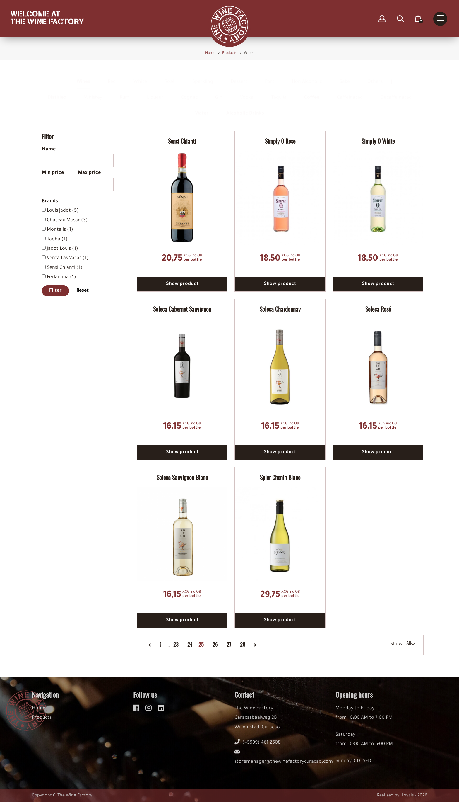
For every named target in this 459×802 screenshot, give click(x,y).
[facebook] (137, 711)
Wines (83, 76)
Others (375, 76)
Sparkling (202, 76)
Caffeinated (350, 92)
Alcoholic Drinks (245, 108)
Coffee (311, 92)
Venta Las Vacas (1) (68, 258)
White (140, 76)
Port (269, 76)
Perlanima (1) (61, 277)
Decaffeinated (396, 92)
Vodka (247, 92)
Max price (89, 173)
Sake (345, 76)
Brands (50, 201)
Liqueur (155, 92)
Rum (124, 92)
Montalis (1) (60, 229)
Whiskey (93, 92)
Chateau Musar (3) (67, 220)
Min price (53, 173)
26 (215, 644)
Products (42, 722)
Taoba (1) (57, 239)
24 (190, 644)
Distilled (56, 92)
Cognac (189, 92)
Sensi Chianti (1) (65, 268)
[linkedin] (161, 711)
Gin (218, 92)
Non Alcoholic (307, 76)
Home (38, 713)
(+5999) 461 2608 (257, 747)
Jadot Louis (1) (62, 249)
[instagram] (149, 711)
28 (242, 644)
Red (112, 76)
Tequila (279, 92)
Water (202, 108)
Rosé (170, 76)
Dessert (239, 76)
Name (49, 149)
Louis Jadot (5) (63, 210)
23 (176, 644)
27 (229, 644)
